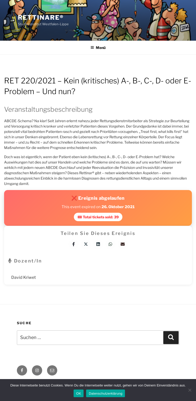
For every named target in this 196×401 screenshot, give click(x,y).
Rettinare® (41, 17)
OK (78, 393)
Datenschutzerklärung (105, 393)
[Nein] (189, 390)
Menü (98, 47)
